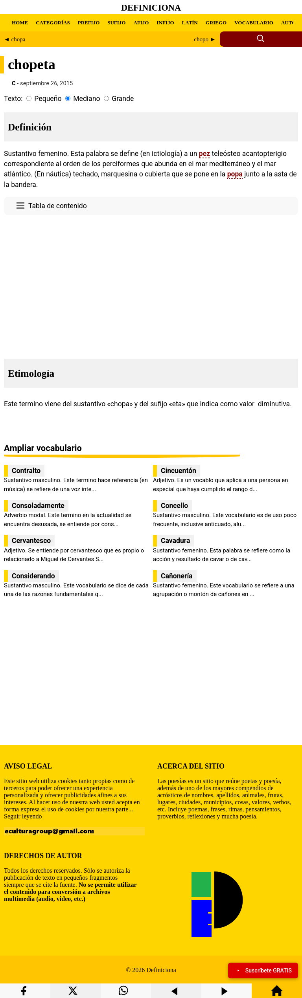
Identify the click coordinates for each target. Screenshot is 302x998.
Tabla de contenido (57, 206)
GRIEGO (216, 23)
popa (235, 174)
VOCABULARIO (253, 23)
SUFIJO (116, 23)
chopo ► (204, 39)
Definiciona (151, 8)
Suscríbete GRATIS (263, 970)
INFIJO (165, 23)
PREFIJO (89, 23)
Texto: (13, 99)
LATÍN (190, 23)
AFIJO (141, 23)
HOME (20, 23)
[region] (151, 284)
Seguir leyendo (23, 816)
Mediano (86, 99)
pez (204, 154)
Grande (123, 99)
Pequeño (47, 99)
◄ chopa (14, 39)
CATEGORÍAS (53, 23)
